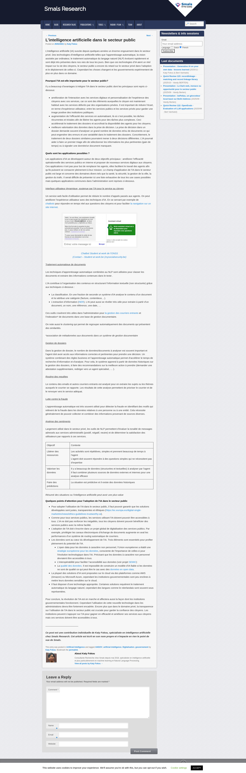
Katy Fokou (72, 44)
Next (150, 35)
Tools (100, 24)
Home (47, 24)
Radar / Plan (115, 24)
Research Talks (69, 24)
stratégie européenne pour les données (77, 551)
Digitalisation (128, 647)
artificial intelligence (112, 647)
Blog (56, 24)
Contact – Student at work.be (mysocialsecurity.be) (99, 257)
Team (130, 24)
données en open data (122, 569)
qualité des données (71, 565)
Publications (85, 24)
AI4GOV (98, 647)
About (139, 24)
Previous (51, 35)
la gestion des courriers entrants (121, 313)
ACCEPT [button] (197, 768)
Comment (53, 689)
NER (81, 302)
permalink (73, 650)
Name (52, 726)
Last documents (172, 61)
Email (52, 736)
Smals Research (65, 8)
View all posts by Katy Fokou (89, 663)
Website (52, 744)
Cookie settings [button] (179, 767)
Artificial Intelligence (75, 647)
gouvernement (141, 647)
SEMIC (132, 562)
